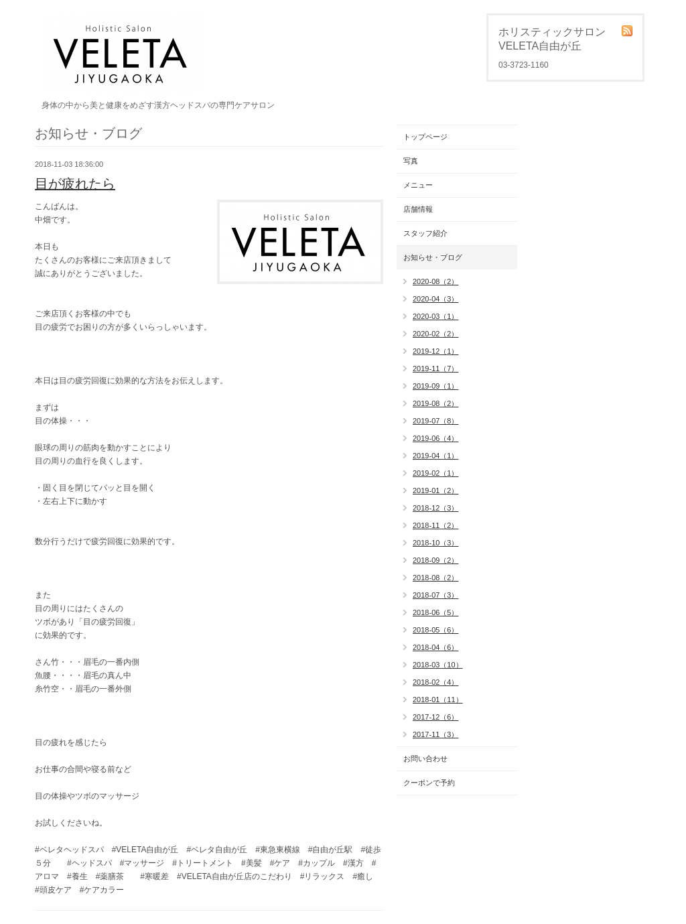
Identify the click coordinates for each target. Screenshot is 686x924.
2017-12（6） (436, 717)
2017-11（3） (436, 734)
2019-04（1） (436, 456)
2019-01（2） (436, 490)
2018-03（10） (438, 665)
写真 (410, 161)
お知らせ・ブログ (432, 257)
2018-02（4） (436, 682)
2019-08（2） (436, 403)
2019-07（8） (436, 421)
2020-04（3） (436, 299)
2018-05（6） (436, 630)
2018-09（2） (436, 560)
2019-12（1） (436, 351)
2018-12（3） (436, 508)
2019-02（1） (436, 473)
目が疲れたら (75, 183)
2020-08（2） (436, 281)
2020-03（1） (436, 316)
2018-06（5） (436, 612)
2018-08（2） (436, 578)
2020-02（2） (436, 334)
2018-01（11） (438, 700)
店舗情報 (418, 209)
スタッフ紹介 (425, 233)
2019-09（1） (436, 386)
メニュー (418, 185)
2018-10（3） (436, 543)
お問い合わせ (425, 758)
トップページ (425, 137)
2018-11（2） (436, 525)
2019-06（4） (436, 438)
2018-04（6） (436, 647)
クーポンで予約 (429, 783)
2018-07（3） (436, 595)
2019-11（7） (436, 369)
